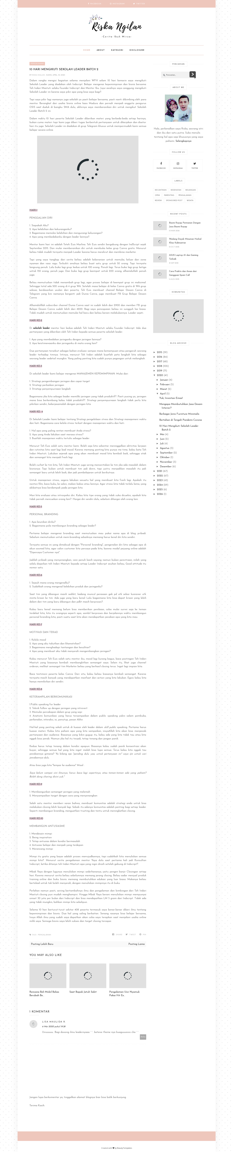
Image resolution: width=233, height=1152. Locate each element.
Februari (165, 384)
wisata (190, 200)
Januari (164, 380)
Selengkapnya (183, 141)
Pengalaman (37, 63)
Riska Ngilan (38, 75)
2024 (160, 485)
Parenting (169, 195)
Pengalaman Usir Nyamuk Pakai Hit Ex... (124, 994)
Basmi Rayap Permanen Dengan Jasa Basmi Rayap (185, 225)
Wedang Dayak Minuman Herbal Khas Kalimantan (185, 241)
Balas (143, 1037)
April (163, 394)
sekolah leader (41, 328)
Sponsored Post (174, 200)
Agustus (164, 448)
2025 (160, 489)
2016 (159, 357)
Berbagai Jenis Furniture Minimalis (179, 414)
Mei (162, 434)
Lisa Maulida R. (54, 1022)
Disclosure (137, 50)
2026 (160, 494)
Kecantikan (160, 190)
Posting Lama (136, 944)
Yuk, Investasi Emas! (171, 398)
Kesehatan (176, 190)
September (166, 453)
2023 (160, 480)
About (101, 50)
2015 (159, 352)
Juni (162, 439)
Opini (157, 195)
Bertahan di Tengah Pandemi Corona (180, 420)
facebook (161, 165)
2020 (160, 375)
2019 (159, 371)
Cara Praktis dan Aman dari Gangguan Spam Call (183, 273)
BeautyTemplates (124, 1148)
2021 (159, 471)
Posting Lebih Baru (42, 944)
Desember (166, 466)
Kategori (117, 50)
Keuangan (190, 190)
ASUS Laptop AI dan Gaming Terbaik (183, 257)
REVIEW (158, 200)
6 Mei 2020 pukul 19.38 (53, 1026)
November (166, 462)
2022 (160, 476)
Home (86, 50)
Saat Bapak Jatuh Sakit (83, 992)
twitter (195, 165)
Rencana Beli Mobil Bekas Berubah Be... (44, 994)
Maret (163, 389)
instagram (178, 165)
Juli (162, 443)
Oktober (165, 457)
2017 (159, 361)
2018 (159, 366)
